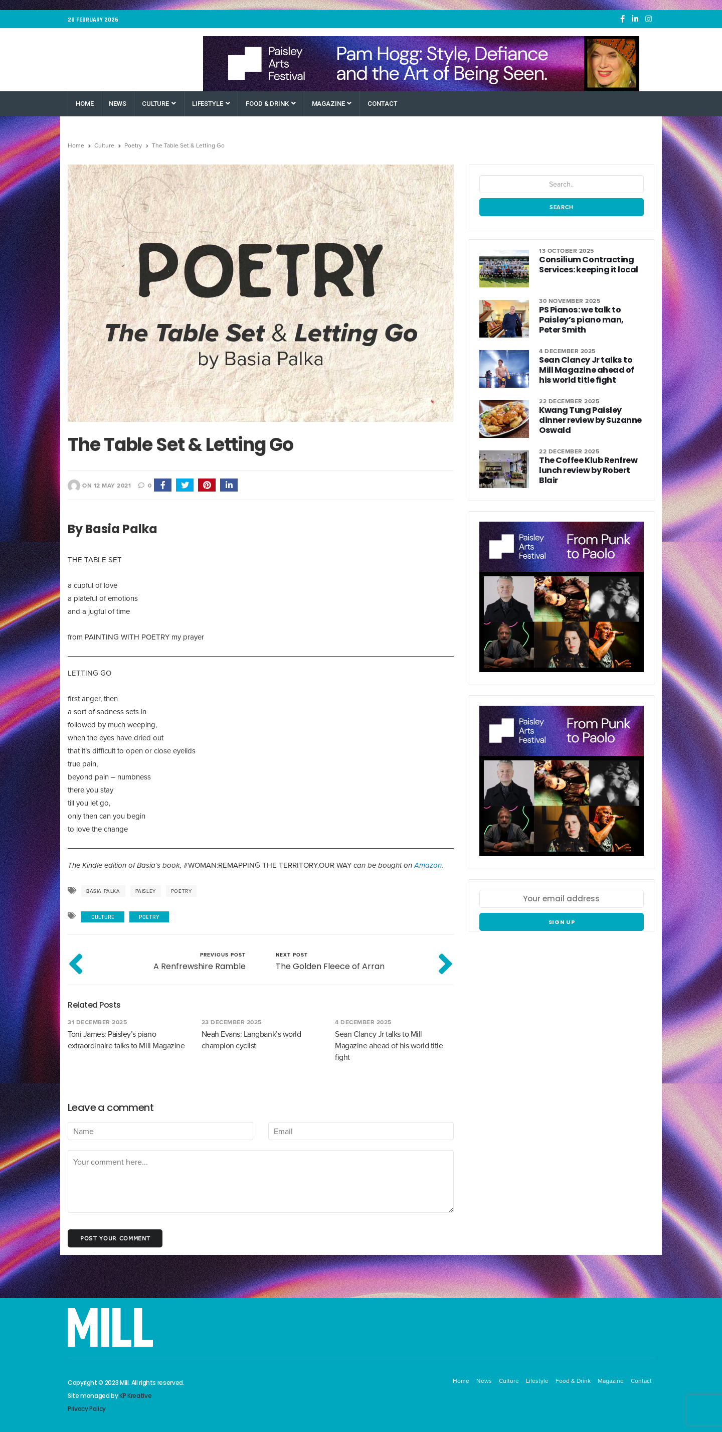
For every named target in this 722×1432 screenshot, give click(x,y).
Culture (159, 103)
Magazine (332, 103)
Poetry (133, 145)
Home (84, 103)
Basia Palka (103, 891)
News (117, 103)
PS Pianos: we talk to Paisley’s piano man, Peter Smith (590, 320)
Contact (382, 103)
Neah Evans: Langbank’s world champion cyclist (251, 1039)
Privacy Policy (87, 1408)
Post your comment (115, 1238)
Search (562, 207)
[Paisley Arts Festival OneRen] (421, 63)
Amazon (428, 865)
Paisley (145, 891)
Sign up (562, 922)
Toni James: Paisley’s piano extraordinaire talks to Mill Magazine (126, 1039)
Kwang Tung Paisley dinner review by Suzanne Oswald (591, 415)
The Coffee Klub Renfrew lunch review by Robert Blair (587, 470)
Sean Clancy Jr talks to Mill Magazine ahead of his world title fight (389, 1045)
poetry (181, 891)
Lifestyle (211, 103)
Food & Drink (270, 103)
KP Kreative (135, 1395)
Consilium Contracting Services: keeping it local (586, 264)
